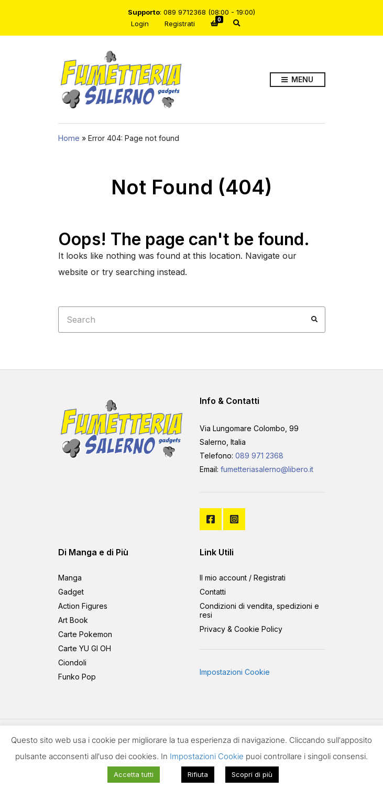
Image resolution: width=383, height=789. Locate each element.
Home (69, 138)
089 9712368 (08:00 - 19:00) (209, 12)
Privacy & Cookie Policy (241, 628)
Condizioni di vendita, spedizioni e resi (259, 610)
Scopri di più (252, 774)
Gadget (71, 591)
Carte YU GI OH (84, 648)
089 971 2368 (259, 455)
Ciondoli (72, 662)
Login (140, 23)
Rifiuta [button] (198, 774)
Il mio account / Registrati (243, 577)
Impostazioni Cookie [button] (235, 671)
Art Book (73, 620)
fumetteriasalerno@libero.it (267, 469)
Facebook (211, 519)
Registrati (180, 23)
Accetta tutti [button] (134, 774)
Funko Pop (77, 676)
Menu (297, 80)
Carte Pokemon (85, 634)
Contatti (213, 591)
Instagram (234, 519)
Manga (70, 577)
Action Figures (82, 605)
